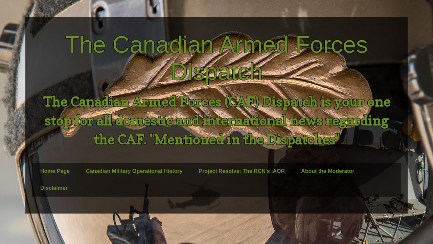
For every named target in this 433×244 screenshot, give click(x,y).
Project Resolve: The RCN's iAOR (242, 171)
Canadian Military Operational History (134, 171)
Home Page (55, 171)
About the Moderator (327, 171)
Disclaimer (54, 188)
